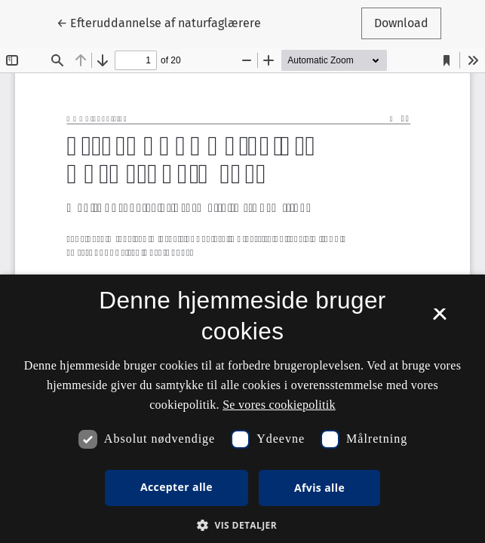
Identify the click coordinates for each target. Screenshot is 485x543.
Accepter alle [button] (176, 487)
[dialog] (242, 409)
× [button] (439, 319)
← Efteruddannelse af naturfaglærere (159, 22)
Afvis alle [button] (319, 487)
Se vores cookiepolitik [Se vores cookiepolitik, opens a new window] (279, 404)
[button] (242, 524)
